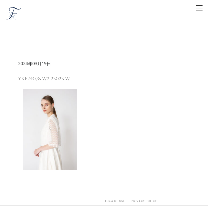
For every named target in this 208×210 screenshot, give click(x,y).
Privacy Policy (144, 201)
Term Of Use (115, 201)
